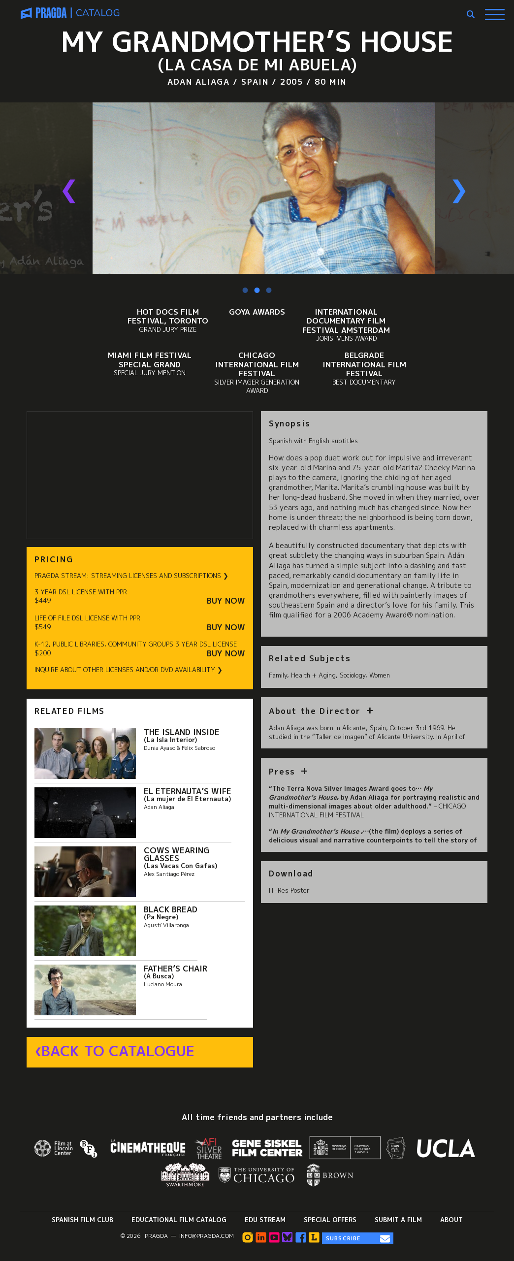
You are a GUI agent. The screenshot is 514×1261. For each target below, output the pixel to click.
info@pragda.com (206, 1236)
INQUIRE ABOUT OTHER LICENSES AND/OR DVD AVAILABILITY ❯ (128, 670)
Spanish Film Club (82, 1219)
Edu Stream (265, 1219)
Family (278, 675)
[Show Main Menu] (495, 11)
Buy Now (226, 601)
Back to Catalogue (117, 1051)
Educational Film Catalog (178, 1219)
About (451, 1219)
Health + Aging (313, 675)
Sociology (352, 675)
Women (379, 675)
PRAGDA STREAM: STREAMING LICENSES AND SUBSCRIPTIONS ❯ (131, 576)
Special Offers (330, 1219)
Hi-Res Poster (289, 890)
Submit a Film (398, 1219)
